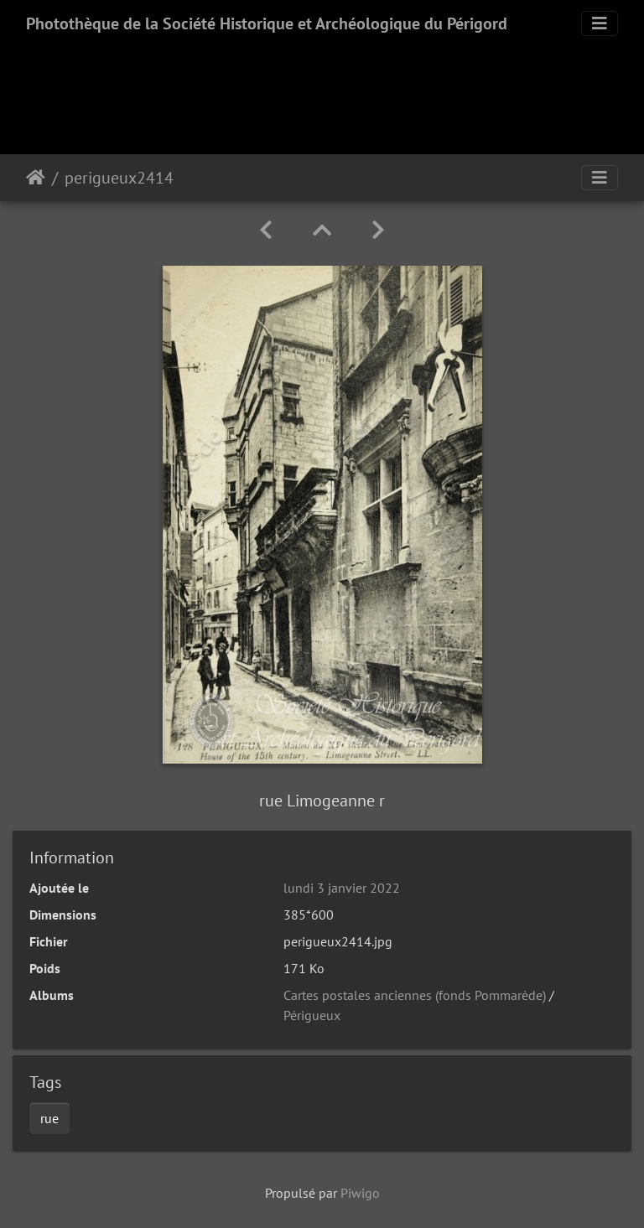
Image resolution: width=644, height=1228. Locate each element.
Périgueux (311, 1015)
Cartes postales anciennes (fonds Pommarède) (414, 995)
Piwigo (360, 1192)
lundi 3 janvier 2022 (341, 887)
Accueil (35, 177)
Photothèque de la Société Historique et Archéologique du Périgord (266, 23)
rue (49, 1118)
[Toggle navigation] (599, 23)
